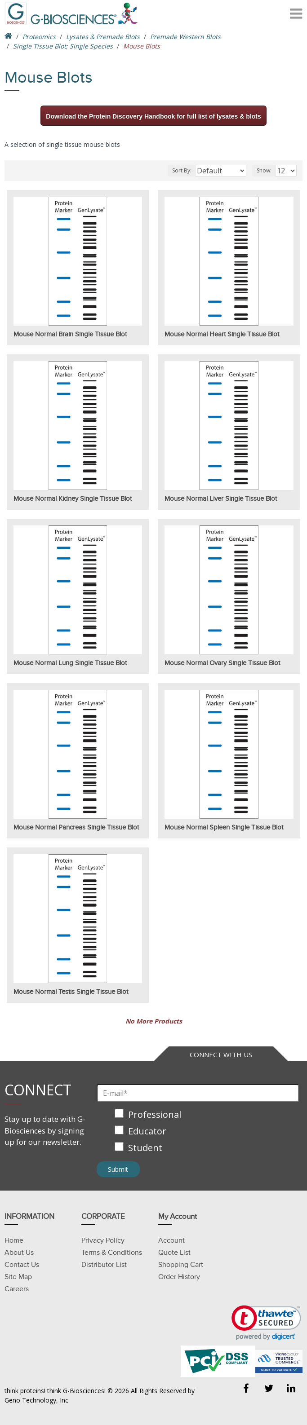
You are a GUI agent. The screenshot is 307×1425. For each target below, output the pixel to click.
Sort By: (181, 170)
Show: (264, 170)
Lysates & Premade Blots (103, 36)
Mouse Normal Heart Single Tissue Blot (222, 334)
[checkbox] (198, 1132)
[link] (266, 1323)
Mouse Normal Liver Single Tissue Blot (221, 498)
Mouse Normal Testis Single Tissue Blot (70, 992)
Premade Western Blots (185, 36)
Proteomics (39, 36)
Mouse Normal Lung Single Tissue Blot (70, 663)
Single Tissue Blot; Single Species (63, 46)
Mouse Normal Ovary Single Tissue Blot (222, 663)
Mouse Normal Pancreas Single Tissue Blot (76, 827)
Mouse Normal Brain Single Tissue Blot (70, 334)
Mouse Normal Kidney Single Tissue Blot (72, 498)
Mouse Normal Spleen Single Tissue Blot (224, 827)
